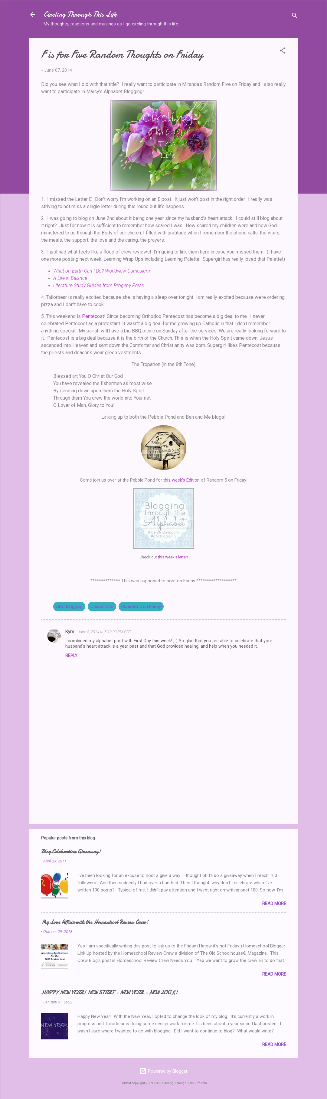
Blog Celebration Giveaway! (71, 851)
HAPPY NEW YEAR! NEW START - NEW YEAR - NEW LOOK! (109, 992)
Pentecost (93, 316)
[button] (282, 51)
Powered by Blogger (163, 1071)
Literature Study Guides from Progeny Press (98, 285)
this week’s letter (172, 557)
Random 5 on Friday (141, 606)
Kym (70, 631)
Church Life (101, 606)
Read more (274, 903)
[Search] (294, 16)
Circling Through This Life (80, 14)
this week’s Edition (181, 480)
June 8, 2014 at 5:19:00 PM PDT (104, 632)
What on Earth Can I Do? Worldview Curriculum (101, 271)
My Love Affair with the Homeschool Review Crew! (94, 922)
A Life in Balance (70, 278)
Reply (71, 655)
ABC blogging (69, 606)
